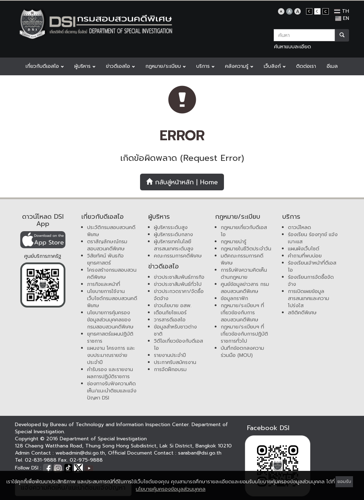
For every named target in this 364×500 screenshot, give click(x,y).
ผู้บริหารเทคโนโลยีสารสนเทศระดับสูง (173, 245)
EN (342, 18)
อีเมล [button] (332, 66)
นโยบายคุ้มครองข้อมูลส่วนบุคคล (170, 489)
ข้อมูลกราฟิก (234, 298)
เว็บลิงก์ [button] (274, 66)
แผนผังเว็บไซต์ (303, 248)
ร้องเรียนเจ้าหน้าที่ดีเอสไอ (312, 266)
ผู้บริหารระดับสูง (171, 227)
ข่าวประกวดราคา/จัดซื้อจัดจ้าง (179, 295)
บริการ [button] (205, 66)
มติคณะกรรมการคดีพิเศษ (242, 259)
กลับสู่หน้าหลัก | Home (182, 182)
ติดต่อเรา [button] (306, 66)
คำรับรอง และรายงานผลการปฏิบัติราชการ (110, 373)
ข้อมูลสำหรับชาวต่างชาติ (175, 330)
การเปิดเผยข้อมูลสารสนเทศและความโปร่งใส (308, 298)
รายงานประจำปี (170, 355)
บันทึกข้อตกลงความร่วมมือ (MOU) (242, 351)
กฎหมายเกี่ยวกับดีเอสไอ (244, 231)
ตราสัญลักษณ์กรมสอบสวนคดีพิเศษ (107, 245)
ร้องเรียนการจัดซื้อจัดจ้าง (311, 280)
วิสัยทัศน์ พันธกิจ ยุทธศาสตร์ (105, 259)
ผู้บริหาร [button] (84, 66)
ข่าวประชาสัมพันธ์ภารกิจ (179, 277)
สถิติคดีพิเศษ (302, 312)
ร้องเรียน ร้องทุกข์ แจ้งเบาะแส (313, 238)
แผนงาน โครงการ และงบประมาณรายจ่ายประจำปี (111, 355)
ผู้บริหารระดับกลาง (173, 234)
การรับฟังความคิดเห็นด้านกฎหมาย (244, 273)
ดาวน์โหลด (299, 227)
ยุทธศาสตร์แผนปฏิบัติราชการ (110, 337)
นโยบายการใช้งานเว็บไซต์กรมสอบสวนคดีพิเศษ (112, 298)
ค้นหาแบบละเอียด (292, 46)
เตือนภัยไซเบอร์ (170, 312)
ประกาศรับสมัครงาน (175, 362)
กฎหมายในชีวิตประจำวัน (246, 248)
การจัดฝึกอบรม (170, 369)
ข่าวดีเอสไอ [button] (120, 66)
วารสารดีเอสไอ (170, 320)
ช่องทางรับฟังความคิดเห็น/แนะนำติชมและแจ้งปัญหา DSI (111, 391)
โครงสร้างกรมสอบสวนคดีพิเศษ (111, 273)
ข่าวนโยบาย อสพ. (173, 305)
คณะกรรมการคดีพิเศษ (178, 256)
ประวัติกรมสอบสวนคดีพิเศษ (111, 231)
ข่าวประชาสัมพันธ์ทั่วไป (178, 284)
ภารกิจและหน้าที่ (103, 284)
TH (341, 11)
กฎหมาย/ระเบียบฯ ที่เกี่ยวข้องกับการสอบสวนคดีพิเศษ (242, 313)
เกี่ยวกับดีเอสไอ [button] (45, 66)
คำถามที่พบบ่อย (305, 256)
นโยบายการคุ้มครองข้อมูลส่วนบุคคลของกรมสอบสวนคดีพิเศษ (110, 320)
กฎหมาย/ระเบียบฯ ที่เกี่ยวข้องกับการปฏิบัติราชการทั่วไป (244, 334)
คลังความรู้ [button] (239, 66)
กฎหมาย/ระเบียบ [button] (165, 66)
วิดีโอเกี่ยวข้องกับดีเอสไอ (178, 344)
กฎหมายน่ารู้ (233, 241)
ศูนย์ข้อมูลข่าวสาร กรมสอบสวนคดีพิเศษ (245, 288)
